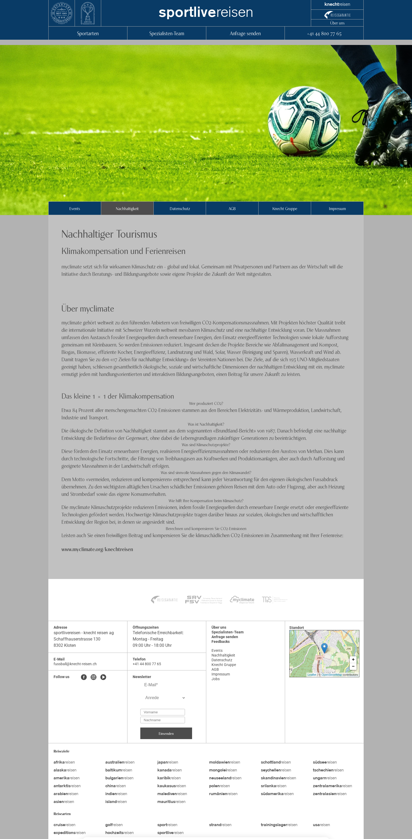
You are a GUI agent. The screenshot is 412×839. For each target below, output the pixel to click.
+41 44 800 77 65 (324, 33)
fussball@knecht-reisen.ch (75, 664)
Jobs (216, 679)
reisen (206, 13)
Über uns (337, 23)
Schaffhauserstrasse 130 (77, 639)
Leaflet (312, 674)
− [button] (353, 666)
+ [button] (353, 660)
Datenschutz (180, 208)
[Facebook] (84, 677)
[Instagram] (93, 677)
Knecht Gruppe (284, 208)
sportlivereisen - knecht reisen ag (84, 632)
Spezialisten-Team (166, 33)
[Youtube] (103, 677)
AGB (232, 208)
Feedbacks (221, 641)
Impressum (337, 208)
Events (74, 208)
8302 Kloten (65, 645)
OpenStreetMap (332, 674)
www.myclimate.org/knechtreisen (97, 548)
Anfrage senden (245, 33)
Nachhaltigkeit (127, 208)
